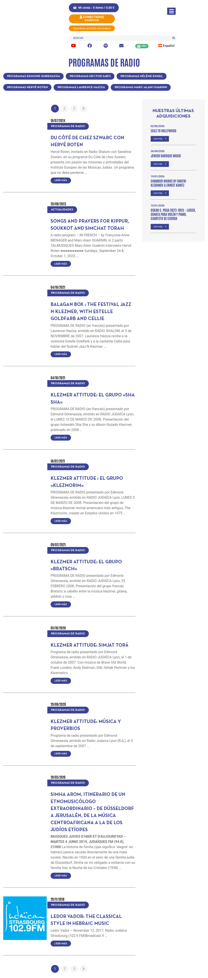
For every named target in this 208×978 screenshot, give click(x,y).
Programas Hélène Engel (142, 76)
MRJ (143, 46)
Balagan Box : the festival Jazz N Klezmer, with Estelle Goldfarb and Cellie (91, 312)
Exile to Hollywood (163, 130)
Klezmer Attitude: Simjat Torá (90, 645)
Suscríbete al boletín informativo (92, 28)
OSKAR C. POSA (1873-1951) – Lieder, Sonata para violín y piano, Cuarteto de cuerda (173, 214)
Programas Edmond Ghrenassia (33, 76)
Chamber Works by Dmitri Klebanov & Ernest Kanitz (168, 183)
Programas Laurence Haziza (81, 87)
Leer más (60, 180)
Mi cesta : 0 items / (93, 7)
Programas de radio (68, 126)
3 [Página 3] (74, 108)
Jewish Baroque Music (166, 155)
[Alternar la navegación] (171, 11)
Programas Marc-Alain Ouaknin (141, 87)
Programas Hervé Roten (27, 87)
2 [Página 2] (65, 108)
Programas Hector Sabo (90, 76)
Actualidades (62, 209)
